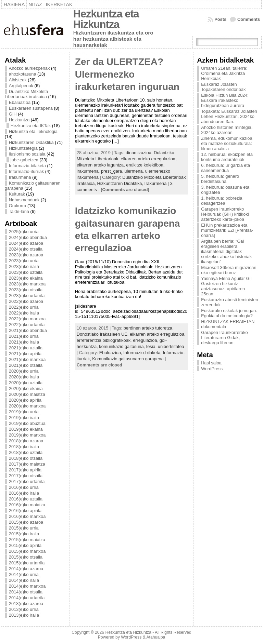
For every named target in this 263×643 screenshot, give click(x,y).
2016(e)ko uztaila (25, 498)
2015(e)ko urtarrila (27, 562)
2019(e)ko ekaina (26, 429)
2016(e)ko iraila (24, 493)
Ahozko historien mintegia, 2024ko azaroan (226, 130)
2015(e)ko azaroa (26, 522)
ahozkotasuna (22, 74)
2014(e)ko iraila (24, 580)
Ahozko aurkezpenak (29, 68)
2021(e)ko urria (24, 336)
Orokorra (17, 205)
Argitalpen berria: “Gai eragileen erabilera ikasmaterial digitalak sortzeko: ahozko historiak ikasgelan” (226, 251)
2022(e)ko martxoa (27, 318)
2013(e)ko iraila (24, 615)
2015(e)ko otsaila (25, 557)
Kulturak (17, 194)
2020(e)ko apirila (25, 400)
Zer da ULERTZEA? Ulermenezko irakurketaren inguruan (127, 74)
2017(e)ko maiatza (27, 464)
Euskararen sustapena (31, 108)
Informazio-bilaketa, (143, 352)
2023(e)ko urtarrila (27, 295)
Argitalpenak (21, 85)
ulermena (133, 171)
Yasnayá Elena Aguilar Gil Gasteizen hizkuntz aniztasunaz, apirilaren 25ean (226, 286)
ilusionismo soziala (27, 154)
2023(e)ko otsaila (25, 289)
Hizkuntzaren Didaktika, (121, 183)
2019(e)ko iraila (24, 417)
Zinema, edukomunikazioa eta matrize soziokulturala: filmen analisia (226, 143)
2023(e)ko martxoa (27, 283)
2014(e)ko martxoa (27, 586)
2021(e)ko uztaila (25, 347)
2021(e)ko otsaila (25, 365)
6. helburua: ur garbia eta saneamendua (225, 168)
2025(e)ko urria (24, 231)
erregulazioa (145, 340)
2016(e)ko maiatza (27, 504)
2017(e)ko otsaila (25, 475)
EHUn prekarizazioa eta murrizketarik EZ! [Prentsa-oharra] (227, 230)
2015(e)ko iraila (24, 533)
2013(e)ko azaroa (26, 603)
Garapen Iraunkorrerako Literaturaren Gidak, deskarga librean (224, 337)
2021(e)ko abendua (28, 330)
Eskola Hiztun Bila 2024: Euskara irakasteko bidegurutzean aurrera (225, 100)
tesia (150, 346)
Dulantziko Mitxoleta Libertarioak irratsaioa (26, 94)
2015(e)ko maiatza (27, 539)
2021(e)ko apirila (25, 353)
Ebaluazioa (19, 102)
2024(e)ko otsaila (25, 249)
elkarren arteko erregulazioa (148, 158)
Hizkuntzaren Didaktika (31, 142)
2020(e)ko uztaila (25, 382)
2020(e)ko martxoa (27, 405)
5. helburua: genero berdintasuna (220, 179)
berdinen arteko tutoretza (148, 328)
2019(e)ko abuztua (27, 423)
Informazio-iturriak (26, 171)
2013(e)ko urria (24, 609)
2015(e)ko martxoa (27, 551)
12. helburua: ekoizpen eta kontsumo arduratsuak (227, 157)
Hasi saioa (211, 362)
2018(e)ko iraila (24, 446)
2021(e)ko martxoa (27, 359)
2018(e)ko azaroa (26, 440)
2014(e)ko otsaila (25, 591)
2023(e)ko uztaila (25, 272)
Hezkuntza (19, 119)
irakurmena (88, 171)
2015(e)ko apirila (25, 545)
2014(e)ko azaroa (26, 568)
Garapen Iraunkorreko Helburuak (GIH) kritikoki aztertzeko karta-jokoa (225, 214)
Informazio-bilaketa (27, 165)
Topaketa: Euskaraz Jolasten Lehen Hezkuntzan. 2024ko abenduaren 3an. (229, 116)
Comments (248, 19)
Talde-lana (19, 211)
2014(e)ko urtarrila (27, 597)
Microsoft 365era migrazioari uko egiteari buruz (228, 270)
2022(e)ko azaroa (26, 301)
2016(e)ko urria (24, 487)
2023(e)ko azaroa (26, 254)
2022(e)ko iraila (24, 313)
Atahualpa (155, 637)
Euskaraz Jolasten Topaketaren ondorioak (223, 87)
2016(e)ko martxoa (27, 516)
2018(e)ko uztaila (25, 452)
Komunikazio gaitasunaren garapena (127, 358)
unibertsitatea (171, 346)
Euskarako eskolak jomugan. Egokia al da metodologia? (229, 313)
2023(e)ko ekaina (26, 278)
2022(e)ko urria (24, 307)
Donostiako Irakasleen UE (102, 334)
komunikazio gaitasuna (121, 346)
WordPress (212, 368)
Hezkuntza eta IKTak (31, 125)
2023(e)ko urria (24, 260)
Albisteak (18, 79)
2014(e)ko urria (24, 574)
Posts (220, 19)
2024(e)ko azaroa (26, 243)
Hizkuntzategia (23, 148)
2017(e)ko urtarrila (27, 481)
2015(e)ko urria (24, 528)
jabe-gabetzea (24, 159)
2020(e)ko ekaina (26, 388)
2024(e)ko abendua (28, 237)
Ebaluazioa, (111, 352)
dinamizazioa (138, 152)
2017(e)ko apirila (25, 469)
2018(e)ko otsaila (25, 458)
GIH (13, 114)
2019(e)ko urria (24, 411)
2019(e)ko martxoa (27, 435)
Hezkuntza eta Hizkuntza (106, 19)
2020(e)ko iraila (24, 376)
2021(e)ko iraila (24, 342)
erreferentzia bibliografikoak (103, 340)
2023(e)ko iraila (24, 266)
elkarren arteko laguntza (100, 165)
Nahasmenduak (24, 199)
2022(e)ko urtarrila (27, 324)
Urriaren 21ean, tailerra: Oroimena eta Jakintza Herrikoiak (224, 73)
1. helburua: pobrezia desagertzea (221, 201)
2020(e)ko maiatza (27, 394)
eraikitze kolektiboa (144, 165)
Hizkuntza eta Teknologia (33, 131)
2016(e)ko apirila (25, 510)
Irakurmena (20, 177)
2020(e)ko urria (24, 371)
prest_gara (111, 171)
